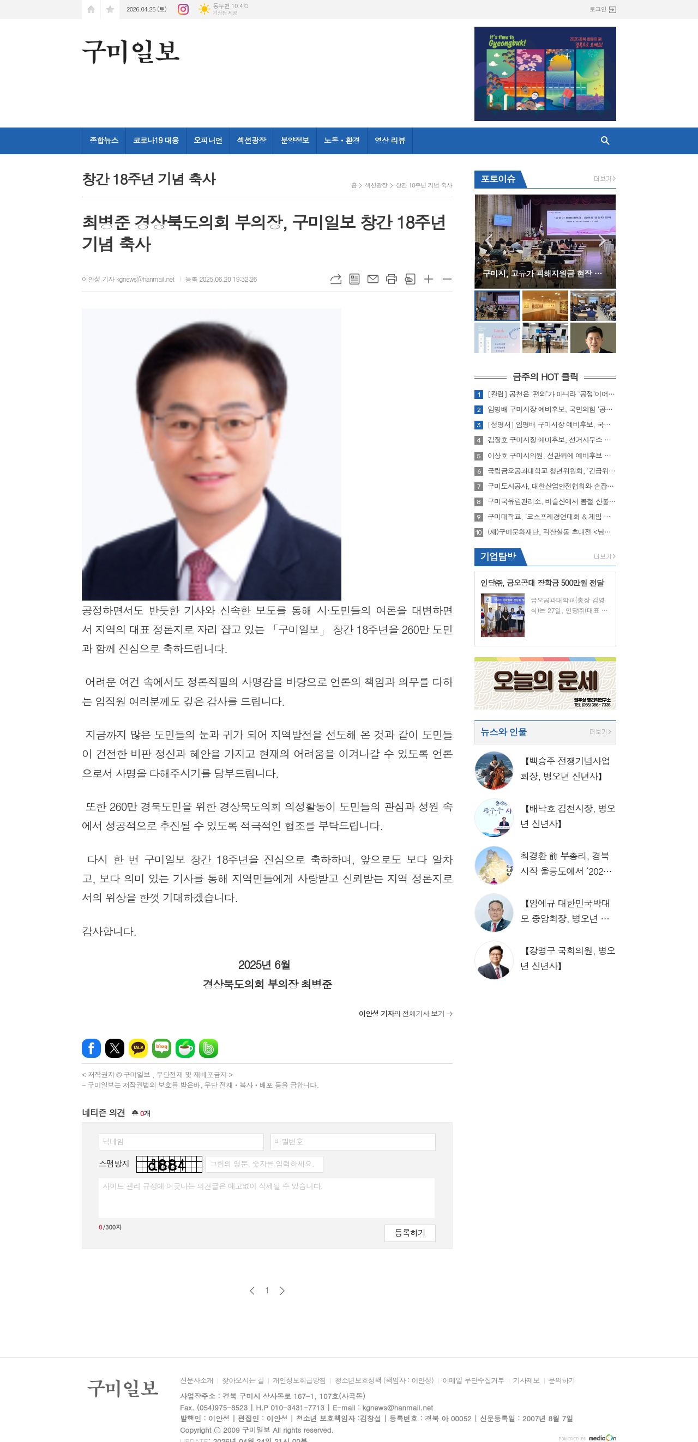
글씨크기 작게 (447, 279)
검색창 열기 (605, 141)
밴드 (208, 1048)
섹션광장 (251, 140)
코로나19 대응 (156, 140)
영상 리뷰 (390, 140)
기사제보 (526, 1381)
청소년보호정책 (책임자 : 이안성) (384, 1381)
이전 (252, 1291)
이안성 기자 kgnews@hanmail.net (128, 278)
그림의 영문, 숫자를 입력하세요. (261, 1163)
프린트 (391, 279)
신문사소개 (196, 1381)
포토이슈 (497, 178)
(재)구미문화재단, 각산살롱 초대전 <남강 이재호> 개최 (552, 532)
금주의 (545, 376)
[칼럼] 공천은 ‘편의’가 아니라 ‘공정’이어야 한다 (552, 394)
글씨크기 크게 (428, 279)
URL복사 (335, 279)
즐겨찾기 (110, 9)
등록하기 (410, 1232)
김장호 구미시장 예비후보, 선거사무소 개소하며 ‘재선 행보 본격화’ (552, 440)
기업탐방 (497, 556)
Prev (488, 241)
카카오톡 (138, 1048)
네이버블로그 (161, 1048)
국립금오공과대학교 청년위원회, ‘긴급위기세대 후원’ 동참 (552, 471)
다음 (282, 1291)
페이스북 (91, 1048)
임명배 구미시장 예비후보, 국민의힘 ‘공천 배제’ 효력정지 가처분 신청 (552, 409)
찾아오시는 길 (243, 1381)
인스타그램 (183, 9)
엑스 (114, 1048)
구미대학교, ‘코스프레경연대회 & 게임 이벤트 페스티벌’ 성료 (552, 517)
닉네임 (113, 1141)
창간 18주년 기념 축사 (424, 185)
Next (602, 241)
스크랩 (410, 279)
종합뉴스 (103, 140)
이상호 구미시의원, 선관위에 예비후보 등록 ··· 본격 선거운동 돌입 (552, 456)
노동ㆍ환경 (342, 140)
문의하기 (562, 1381)
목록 (354, 279)
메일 (373, 279)
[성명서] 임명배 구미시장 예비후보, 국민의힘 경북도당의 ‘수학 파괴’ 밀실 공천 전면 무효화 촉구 (552, 424)
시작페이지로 (91, 9)
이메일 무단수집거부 (473, 1381)
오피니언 (208, 140)
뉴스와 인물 (503, 731)
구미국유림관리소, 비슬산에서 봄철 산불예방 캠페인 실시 (552, 501)
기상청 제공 (225, 12)
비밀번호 (288, 1141)
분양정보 (294, 140)
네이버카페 (185, 1048)
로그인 (597, 9)
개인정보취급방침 (299, 1381)
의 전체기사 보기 (401, 1013)
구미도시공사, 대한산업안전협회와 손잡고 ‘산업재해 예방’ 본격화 (552, 486)
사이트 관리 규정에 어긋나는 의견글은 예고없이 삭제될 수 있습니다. (213, 1186)
